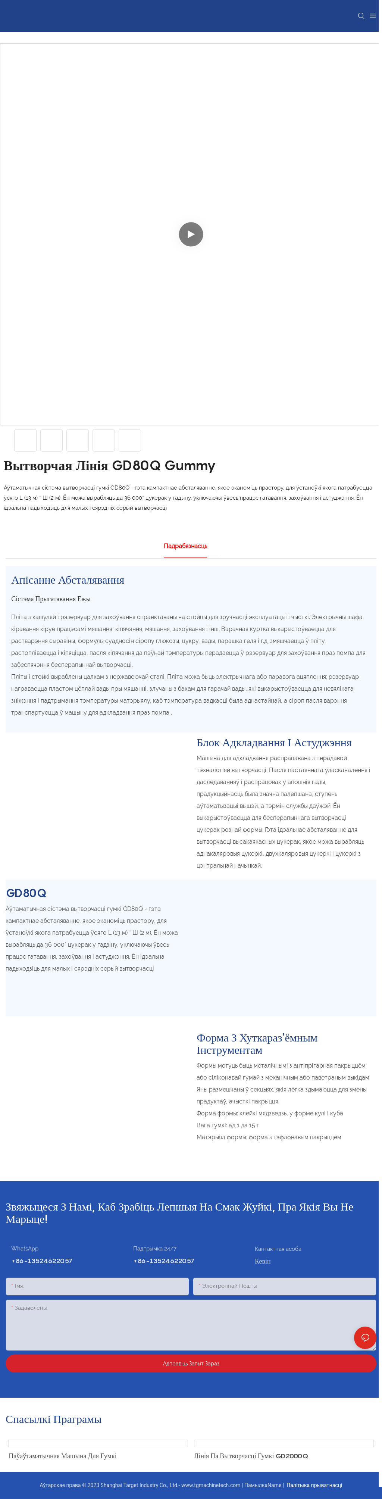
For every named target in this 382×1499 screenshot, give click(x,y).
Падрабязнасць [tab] (185, 546)
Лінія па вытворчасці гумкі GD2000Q (251, 1456)
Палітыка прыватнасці (313, 1485)
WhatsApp (24, 1248)
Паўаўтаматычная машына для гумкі (63, 1456)
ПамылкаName (263, 1485)
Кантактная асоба (278, 1249)
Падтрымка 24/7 (154, 1248)
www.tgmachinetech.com (211, 1485)
